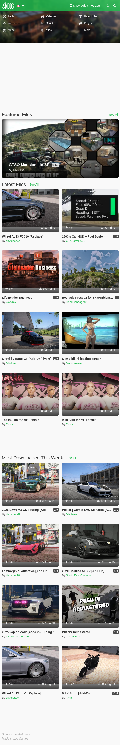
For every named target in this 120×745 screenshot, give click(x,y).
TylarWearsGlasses (18, 636)
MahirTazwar (74, 363)
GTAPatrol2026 (75, 240)
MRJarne (11, 363)
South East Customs (79, 575)
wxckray (11, 302)
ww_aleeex (73, 636)
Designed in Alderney (16, 734)
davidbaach (13, 240)
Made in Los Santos (15, 738)
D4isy (9, 424)
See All (113, 114)
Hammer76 (13, 514)
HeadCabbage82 (76, 302)
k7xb (69, 697)
